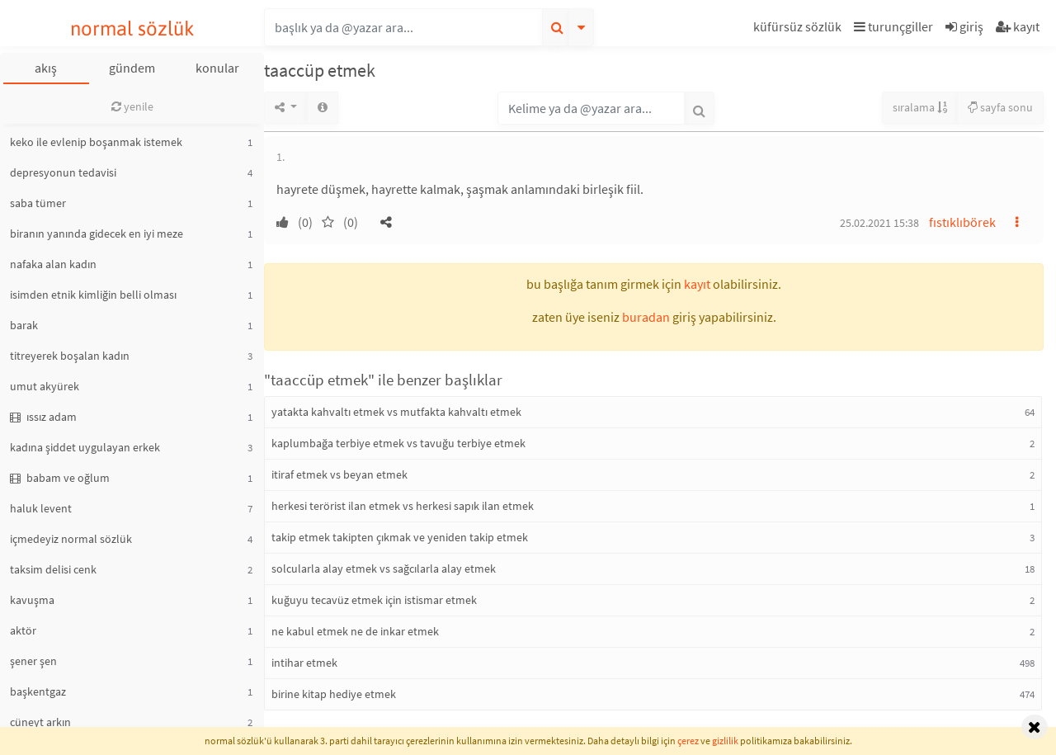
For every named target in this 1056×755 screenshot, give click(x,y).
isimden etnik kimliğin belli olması (93, 294)
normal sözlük (132, 28)
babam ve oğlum (60, 477)
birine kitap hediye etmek (333, 694)
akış (46, 67)
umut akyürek (44, 386)
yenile (132, 106)
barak (24, 325)
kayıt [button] (697, 284)
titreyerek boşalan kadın (70, 355)
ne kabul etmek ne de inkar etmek (355, 631)
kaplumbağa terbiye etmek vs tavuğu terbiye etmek (398, 443)
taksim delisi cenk (53, 569)
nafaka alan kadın (53, 264)
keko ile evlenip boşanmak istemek (96, 141)
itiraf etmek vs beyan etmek (339, 474)
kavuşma (32, 599)
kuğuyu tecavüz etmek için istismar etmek (374, 599)
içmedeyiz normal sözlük (71, 538)
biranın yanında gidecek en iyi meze (96, 233)
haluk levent (41, 508)
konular (217, 67)
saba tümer (38, 203)
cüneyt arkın (40, 722)
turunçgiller (893, 26)
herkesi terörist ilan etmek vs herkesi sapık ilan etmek (402, 505)
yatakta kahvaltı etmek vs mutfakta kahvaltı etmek (396, 411)
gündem (132, 67)
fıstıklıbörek (962, 222)
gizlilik (725, 740)
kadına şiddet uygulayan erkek (85, 447)
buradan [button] (646, 317)
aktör (23, 630)
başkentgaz (38, 691)
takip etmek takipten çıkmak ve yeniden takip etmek (399, 537)
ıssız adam (43, 416)
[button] (799, 29)
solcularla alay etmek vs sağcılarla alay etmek (383, 568)
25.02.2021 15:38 (879, 222)
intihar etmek (304, 662)
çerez (688, 740)
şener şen (33, 661)
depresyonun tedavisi (63, 172)
